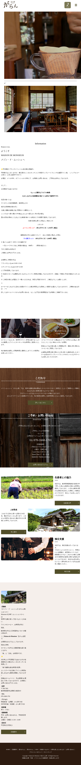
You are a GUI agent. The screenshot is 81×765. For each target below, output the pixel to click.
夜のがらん (30, 749)
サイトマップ (48, 752)
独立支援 (67, 571)
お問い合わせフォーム (40, 465)
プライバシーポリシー (35, 752)
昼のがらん (22, 749)
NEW (36, 749)
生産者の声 (67, 503)
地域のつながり (44, 749)
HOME (8, 749)
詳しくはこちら (40, 402)
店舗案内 (14, 732)
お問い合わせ (70, 749)
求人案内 (14, 532)
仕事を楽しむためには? (57, 749)
